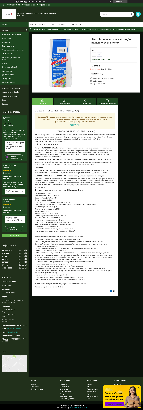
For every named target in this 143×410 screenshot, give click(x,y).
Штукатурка (6, 38)
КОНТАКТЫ (75, 125)
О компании (35, 386)
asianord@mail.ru (13, 332)
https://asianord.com (14, 329)
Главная (33, 24)
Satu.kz (81, 405)
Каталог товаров (37, 389)
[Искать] (131, 14)
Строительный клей (9, 67)
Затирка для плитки (67, 394)
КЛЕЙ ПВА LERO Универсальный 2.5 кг (14, 219)
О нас (52, 24)
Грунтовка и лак (8, 75)
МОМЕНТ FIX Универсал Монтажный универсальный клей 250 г (15, 146)
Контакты (61, 24)
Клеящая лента (7, 79)
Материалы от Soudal (10, 92)
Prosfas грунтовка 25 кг (14, 191)
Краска (4, 63)
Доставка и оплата (75, 24)
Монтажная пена (8, 54)
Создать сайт (33, 1)
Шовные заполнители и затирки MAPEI (76, 29)
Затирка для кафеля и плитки (13, 50)
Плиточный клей (8, 46)
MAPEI (89, 398)
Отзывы (5, 104)
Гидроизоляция (7, 71)
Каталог (42, 24)
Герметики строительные (11, 34)
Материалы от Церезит (11, 88)
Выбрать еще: (99, 59)
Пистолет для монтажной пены (11, 58)
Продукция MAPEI (53, 29)
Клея (88, 386)
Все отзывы (14, 236)
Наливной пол (92, 391)
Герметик (63, 384)
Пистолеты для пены (67, 398)
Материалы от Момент (11, 96)
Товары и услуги (39, 29)
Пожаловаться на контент (78, 408)
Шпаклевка (6, 42)
